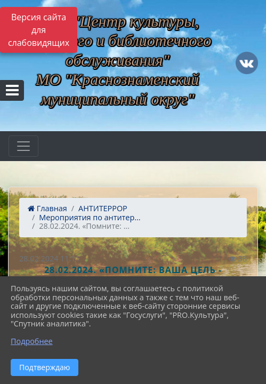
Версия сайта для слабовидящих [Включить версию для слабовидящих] (38, 30)
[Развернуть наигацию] (23, 146)
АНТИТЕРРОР (102, 208)
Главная (47, 208)
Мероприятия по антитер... (89, 217)
